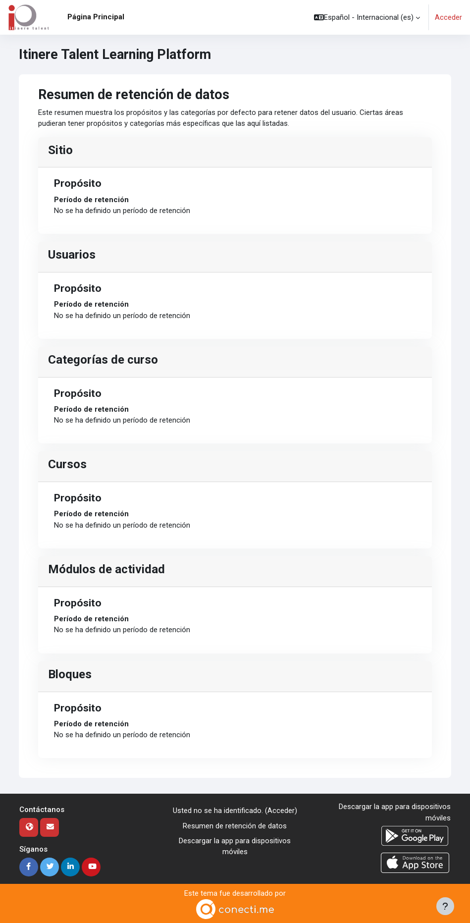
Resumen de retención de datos (235, 825)
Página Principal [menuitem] (95, 16)
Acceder (448, 17)
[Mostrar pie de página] (445, 906)
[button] (367, 17)
